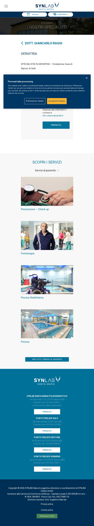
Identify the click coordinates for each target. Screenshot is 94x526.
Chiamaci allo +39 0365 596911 (47, 402)
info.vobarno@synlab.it (53, 116)
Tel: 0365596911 (61, 14)
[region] (47, 91)
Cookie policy (47, 510)
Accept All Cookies (57, 101)
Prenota (35, 14)
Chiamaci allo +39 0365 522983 (47, 424)
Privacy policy (47, 504)
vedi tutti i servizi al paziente (47, 359)
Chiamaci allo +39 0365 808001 (47, 444)
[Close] (86, 78)
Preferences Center (47, 516)
